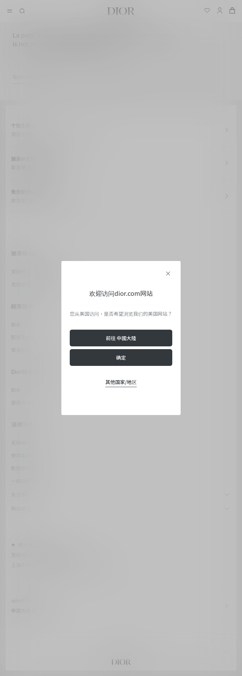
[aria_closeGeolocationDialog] (168, 273)
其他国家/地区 (120, 381)
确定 (121, 357)
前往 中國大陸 (121, 338)
